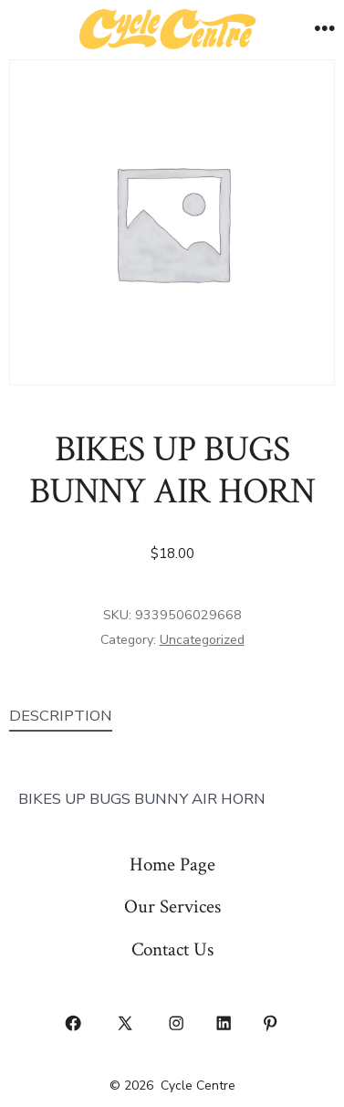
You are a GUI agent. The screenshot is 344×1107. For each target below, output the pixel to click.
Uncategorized (202, 639)
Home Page (172, 864)
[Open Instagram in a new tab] (177, 1023)
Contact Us (172, 949)
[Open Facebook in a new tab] (74, 1023)
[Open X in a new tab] (125, 1023)
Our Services (172, 906)
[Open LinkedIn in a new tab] (223, 1023)
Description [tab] (60, 715)
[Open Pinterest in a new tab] (271, 1023)
